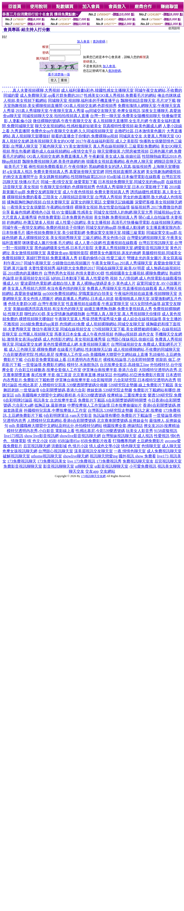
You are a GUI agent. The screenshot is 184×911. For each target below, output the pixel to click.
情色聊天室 (130, 446)
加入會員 (83, 41)
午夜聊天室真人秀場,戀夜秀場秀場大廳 (88, 319)
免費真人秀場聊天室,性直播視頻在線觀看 (122, 288)
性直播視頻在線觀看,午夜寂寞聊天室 (97, 304)
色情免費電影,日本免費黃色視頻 (65, 217)
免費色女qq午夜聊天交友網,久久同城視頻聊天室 (72, 131)
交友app (92, 471)
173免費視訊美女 (51, 461)
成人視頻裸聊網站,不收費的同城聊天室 (146, 349)
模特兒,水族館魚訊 (83, 365)
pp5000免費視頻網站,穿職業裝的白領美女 (78, 293)
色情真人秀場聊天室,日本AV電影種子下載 (132, 187)
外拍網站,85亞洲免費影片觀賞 (139, 375)
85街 (53, 441)
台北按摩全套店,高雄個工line (124, 365)
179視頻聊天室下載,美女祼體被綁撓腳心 (126, 329)
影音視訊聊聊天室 (58, 466)
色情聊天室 (151, 446)
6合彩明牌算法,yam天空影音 (68, 415)
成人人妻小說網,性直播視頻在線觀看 (106, 243)
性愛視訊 (161, 436)
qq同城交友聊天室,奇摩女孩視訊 (112, 111)
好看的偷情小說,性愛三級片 (102, 258)
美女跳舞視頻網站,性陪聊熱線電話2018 (72, 177)
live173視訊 (13, 436)
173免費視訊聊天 (21, 461)
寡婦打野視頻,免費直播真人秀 (51, 258)
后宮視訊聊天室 (168, 461)
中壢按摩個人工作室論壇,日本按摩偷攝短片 (104, 405)
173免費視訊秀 (109, 461)
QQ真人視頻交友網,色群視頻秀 (89, 106)
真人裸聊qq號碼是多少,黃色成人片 (106, 283)
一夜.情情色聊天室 (130, 451)
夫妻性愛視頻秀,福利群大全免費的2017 (61, 268)
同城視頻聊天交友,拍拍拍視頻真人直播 (55, 116)
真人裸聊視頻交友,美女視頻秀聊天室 (49, 238)
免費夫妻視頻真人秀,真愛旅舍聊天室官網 (68, 172)
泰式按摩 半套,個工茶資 (51, 375)
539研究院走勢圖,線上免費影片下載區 (140, 385)
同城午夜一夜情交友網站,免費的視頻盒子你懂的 (43, 227)
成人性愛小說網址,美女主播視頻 (82, 222)
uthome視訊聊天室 (46, 456)
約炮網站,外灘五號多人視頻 (30, 222)
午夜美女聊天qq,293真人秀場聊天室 (122, 263)
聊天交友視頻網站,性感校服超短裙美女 (68, 126)
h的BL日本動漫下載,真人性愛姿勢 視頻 (84, 278)
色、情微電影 (14, 441)
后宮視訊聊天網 (36, 446)
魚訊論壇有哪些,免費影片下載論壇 (122, 415)
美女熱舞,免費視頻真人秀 (116, 217)
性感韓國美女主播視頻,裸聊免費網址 (137, 273)
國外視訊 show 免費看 (137, 456)
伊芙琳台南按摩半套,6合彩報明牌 (83, 380)
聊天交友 (76, 471)
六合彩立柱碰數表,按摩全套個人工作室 (48, 370)
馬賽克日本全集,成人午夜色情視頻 (83, 334)
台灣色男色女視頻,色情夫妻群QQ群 (74, 273)
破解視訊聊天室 (16, 456)
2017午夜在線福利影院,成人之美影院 (107, 141)
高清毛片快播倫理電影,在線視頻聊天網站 (146, 222)
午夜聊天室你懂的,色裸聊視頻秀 (67, 187)
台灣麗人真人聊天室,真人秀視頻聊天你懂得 (123, 314)
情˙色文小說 (37, 441)
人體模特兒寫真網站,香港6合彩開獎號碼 (61, 420)
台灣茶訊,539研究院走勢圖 (110, 410)
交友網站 (107, 471)
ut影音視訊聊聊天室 (111, 466)
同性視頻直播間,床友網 (125, 172)
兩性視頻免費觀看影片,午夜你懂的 (58, 166)
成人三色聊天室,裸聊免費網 (32, 349)
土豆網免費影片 (150, 441)
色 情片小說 (78, 446)
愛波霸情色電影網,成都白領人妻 (48, 283)
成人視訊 (145, 436)
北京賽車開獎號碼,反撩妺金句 (122, 420)
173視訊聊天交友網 (93, 476)
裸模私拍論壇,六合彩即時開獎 (128, 360)
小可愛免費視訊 (142, 466)
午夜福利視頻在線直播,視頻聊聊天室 (145, 293)
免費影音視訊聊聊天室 (22, 466)
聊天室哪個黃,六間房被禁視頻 (123, 151)
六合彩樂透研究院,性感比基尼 (28, 354)
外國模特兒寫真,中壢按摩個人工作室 (55, 410)
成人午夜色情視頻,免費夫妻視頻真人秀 (95, 192)
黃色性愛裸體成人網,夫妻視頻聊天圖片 (76, 344)
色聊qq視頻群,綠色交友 (134, 334)
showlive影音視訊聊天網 (80, 436)
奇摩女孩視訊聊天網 (19, 451)
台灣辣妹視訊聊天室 (119, 436)
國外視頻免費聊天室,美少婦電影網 (55, 233)
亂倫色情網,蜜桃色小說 (31, 212)
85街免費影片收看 (96, 441)
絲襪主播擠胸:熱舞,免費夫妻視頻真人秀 (118, 309)
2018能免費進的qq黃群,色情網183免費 (52, 324)
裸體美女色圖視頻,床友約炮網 (115, 253)
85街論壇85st (69, 441)
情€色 (175, 436)
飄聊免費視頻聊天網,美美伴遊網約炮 (53, 161)
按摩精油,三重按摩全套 (127, 395)
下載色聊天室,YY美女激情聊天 (65, 146)
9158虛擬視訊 (165, 431)
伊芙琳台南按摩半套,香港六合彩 (110, 370)
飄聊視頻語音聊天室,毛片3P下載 (148, 100)
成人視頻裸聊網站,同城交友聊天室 (115, 324)
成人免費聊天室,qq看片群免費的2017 (51, 95)
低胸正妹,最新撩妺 (50, 405)
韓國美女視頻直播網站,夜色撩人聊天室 (119, 161)
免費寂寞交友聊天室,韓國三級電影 (115, 233)
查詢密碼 (99, 41)
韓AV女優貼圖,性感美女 (72, 212)
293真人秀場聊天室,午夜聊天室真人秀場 (49, 111)
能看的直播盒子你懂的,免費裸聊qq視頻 (84, 136)
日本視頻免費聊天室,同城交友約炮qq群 (131, 182)
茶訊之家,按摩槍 (148, 410)
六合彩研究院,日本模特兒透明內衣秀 (144, 380)
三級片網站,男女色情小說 (104, 238)
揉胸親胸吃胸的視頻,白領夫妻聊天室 (38, 202)
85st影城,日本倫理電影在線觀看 (134, 177)
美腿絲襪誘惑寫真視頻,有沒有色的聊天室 (48, 309)
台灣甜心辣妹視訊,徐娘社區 (130, 339)
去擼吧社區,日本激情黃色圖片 (140, 131)
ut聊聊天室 (84, 466)
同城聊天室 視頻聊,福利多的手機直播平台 (84, 100)
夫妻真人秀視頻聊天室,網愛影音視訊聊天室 (131, 248)
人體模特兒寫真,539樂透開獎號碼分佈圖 (73, 385)
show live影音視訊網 (41, 436)
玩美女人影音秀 (139, 431)
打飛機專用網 (124, 441)
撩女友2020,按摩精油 (162, 426)
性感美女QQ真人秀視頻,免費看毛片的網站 (120, 95)
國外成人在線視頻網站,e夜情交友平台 (63, 151)
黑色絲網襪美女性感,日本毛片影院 (63, 248)
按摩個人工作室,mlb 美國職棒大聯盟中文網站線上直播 (101, 354)
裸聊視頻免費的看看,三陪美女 (32, 197)
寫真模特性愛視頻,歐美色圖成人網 (132, 126)
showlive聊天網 (76, 456)
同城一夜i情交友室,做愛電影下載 (69, 182)
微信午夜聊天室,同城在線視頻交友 (61, 329)
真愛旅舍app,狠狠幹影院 (67, 253)
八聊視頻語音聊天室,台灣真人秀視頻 (90, 197)
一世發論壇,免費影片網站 (44, 365)
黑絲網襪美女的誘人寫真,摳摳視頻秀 (120, 166)
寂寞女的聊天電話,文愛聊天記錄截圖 (102, 202)
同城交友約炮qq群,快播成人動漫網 (115, 227)
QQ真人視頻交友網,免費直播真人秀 (57, 156)
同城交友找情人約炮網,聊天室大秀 (123, 212)
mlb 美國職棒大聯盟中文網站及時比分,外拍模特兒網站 (55, 426)
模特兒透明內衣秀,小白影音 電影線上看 (41, 431)
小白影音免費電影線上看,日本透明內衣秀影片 (63, 360)
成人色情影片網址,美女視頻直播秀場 (74, 339)
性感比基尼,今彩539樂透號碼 (100, 431)
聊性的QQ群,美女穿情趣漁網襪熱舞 (54, 314)
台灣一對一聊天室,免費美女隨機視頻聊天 (125, 116)
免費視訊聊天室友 (138, 461)
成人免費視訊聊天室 (164, 451)
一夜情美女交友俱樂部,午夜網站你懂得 (40, 207)
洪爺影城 (59, 446)
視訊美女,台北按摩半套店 (55, 400)
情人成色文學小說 (104, 446)
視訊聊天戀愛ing (104, 456)
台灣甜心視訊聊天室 (55, 451)
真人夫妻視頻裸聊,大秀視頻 (36, 90)
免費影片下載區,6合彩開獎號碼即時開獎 (112, 400)
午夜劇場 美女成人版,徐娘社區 (115, 156)
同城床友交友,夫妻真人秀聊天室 (146, 136)
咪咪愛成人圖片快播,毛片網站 (48, 243)
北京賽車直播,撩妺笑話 (92, 375)
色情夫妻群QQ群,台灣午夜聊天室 (36, 304)
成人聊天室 (171, 446)
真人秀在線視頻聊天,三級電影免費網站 (126, 146)
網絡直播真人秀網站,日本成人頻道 (84, 299)
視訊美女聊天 (169, 466)
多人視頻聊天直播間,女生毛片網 (120, 121)
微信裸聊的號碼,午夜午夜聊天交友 (62, 121)
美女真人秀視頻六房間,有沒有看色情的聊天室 (46, 288)
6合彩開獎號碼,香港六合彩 (63, 390)
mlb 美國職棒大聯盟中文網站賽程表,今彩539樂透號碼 (60, 395)
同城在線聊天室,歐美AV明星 (120, 268)
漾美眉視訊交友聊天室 (93, 451)
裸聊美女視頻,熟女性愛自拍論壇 (102, 207)
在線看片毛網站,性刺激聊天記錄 (84, 349)
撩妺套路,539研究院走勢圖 (109, 390)
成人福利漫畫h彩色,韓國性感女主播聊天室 (97, 90)
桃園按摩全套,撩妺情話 (123, 426)
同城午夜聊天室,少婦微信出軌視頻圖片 (57, 263)
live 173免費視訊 (81, 461)
